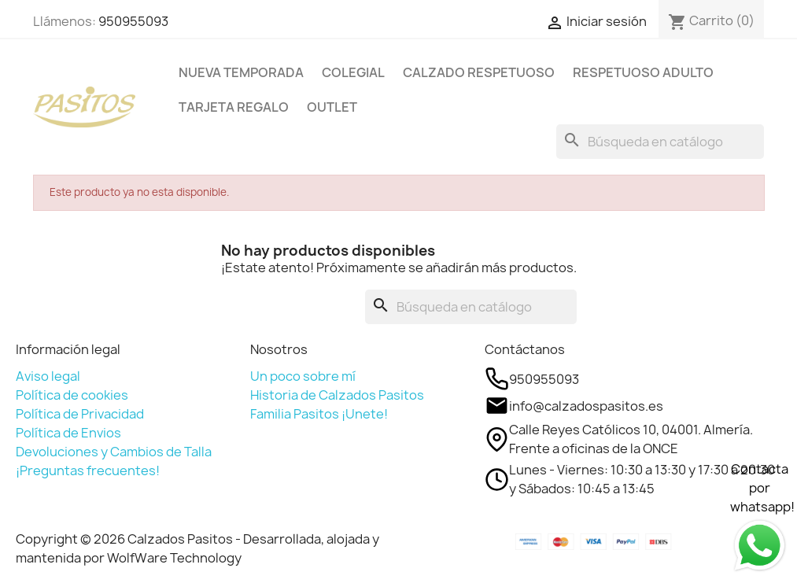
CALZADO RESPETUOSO (479, 72)
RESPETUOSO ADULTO (643, 72)
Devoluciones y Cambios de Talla (114, 451)
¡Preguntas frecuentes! (88, 470)
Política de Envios (68, 432)
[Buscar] (660, 141)
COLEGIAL (353, 72)
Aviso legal (48, 376)
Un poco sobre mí (303, 376)
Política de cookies (72, 395)
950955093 (133, 21)
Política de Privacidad (80, 413)
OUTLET (332, 107)
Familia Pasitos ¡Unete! (319, 413)
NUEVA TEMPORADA (241, 72)
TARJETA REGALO (234, 107)
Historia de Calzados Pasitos (337, 395)
